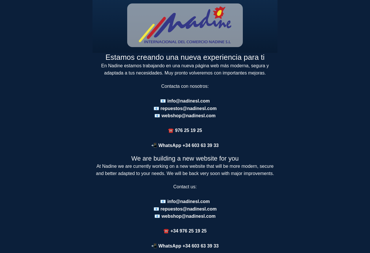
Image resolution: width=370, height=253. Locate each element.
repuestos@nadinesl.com (188, 108)
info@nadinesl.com (188, 100)
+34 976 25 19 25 (189, 230)
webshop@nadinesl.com (189, 115)
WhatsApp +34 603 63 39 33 (188, 145)
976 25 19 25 (188, 130)
